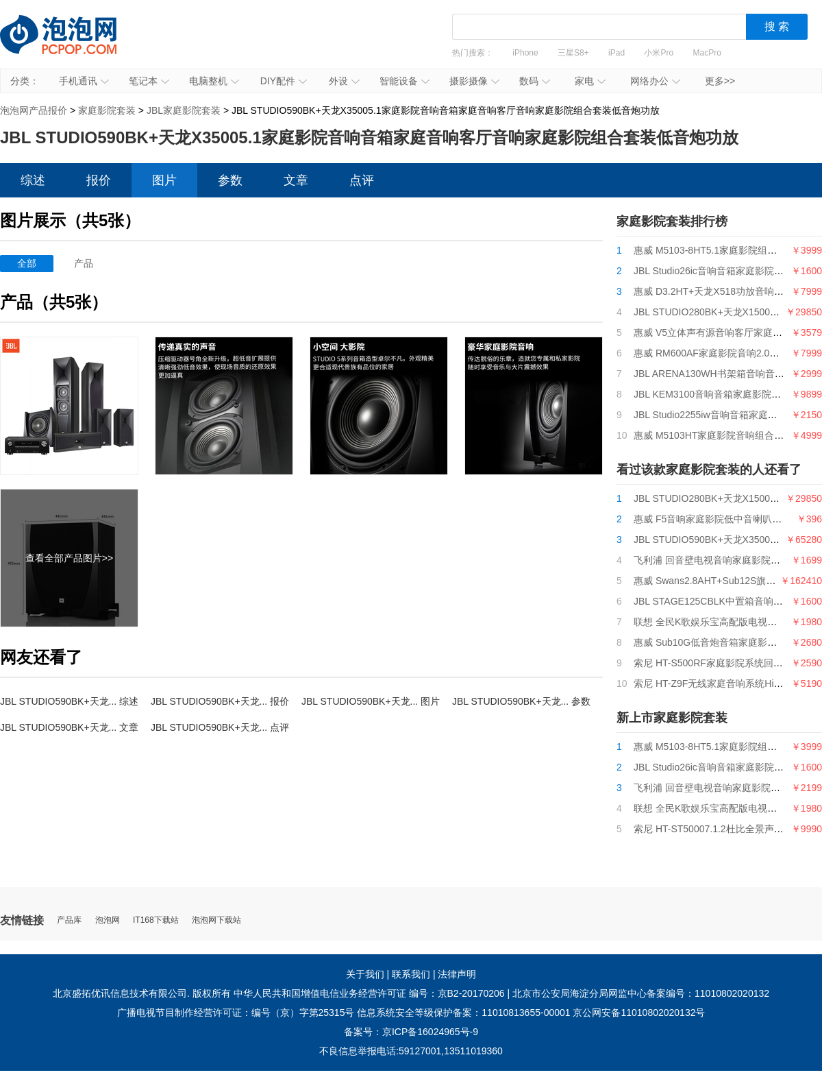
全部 (26, 263)
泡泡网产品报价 (72, 44)
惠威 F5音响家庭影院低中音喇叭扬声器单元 (727, 518)
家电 (590, 80)
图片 (164, 180)
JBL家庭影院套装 (184, 110)
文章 (296, 180)
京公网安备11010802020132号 (639, 1012)
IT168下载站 (156, 920)
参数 (230, 180)
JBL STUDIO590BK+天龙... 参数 (521, 701)
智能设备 (404, 80)
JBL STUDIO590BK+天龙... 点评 (220, 727)
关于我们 (365, 974)
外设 (344, 80)
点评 (361, 180)
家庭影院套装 (107, 110)
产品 (83, 263)
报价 (98, 180)
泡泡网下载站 (216, 920)
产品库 (69, 920)
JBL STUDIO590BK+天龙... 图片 (370, 701)
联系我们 (411, 974)
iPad (616, 53)
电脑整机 (214, 80)
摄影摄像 (474, 80)
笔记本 (149, 80)
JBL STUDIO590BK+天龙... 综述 (69, 701)
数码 (534, 80)
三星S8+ (573, 53)
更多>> (720, 80)
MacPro (707, 53)
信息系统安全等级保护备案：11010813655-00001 (463, 1012)
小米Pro (658, 53)
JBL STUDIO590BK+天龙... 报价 (220, 701)
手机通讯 (84, 80)
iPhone (525, 53)
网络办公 (655, 80)
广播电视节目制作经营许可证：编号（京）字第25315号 (236, 1012)
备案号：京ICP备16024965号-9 (411, 1031)
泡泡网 (107, 920)
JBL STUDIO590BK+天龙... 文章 (69, 727)
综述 (33, 180)
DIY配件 (283, 80)
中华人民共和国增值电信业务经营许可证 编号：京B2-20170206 (369, 993)
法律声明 (457, 974)
